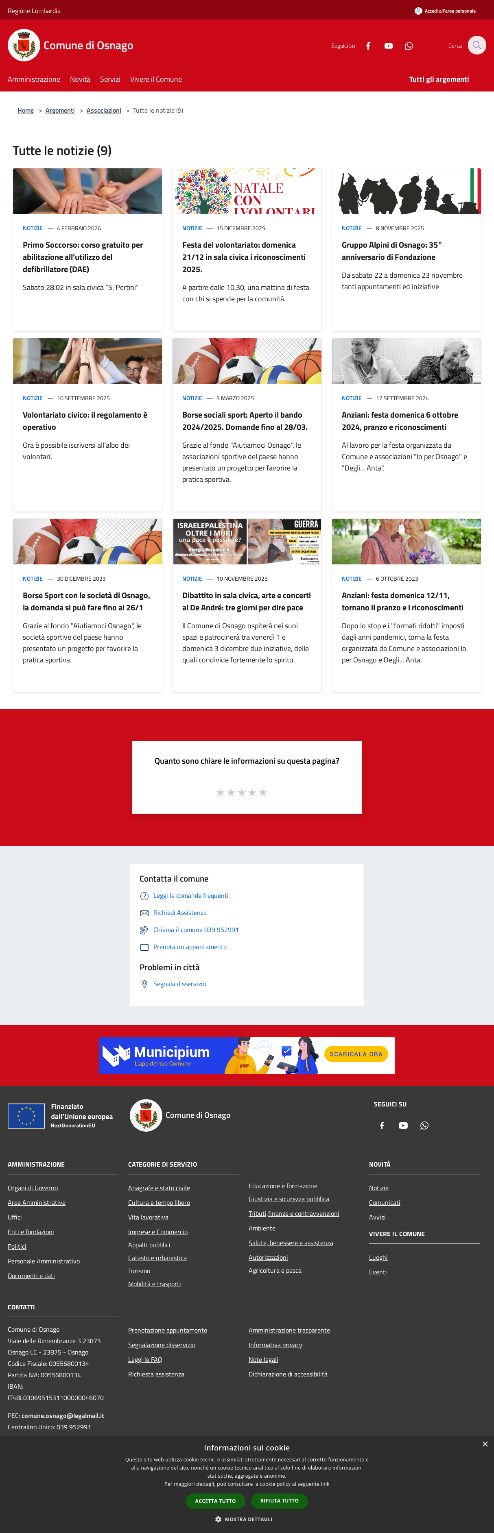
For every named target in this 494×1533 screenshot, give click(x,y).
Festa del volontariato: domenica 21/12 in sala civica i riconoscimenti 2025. (244, 256)
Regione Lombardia (34, 10)
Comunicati (384, 1202)
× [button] (485, 1445)
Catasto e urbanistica (157, 1258)
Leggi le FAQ (145, 1359)
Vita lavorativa (148, 1217)
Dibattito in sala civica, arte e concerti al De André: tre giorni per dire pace (246, 601)
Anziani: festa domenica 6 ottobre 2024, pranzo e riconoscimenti (400, 420)
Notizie (33, 228)
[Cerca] (476, 45)
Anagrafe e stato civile (159, 1188)
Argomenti (60, 110)
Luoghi (378, 1257)
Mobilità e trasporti (154, 1284)
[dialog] (247, 1484)
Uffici (15, 1217)
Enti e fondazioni (31, 1232)
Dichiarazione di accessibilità (288, 1374)
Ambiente (262, 1228)
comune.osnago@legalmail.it (63, 1415)
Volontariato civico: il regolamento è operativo (85, 420)
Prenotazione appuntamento (167, 1330)
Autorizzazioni (268, 1257)
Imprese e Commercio (158, 1232)
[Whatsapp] (404, 44)
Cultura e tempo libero (159, 1202)
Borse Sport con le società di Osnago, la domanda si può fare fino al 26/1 (86, 601)
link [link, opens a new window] (325, 1484)
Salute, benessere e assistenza (291, 1243)
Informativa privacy (275, 1345)
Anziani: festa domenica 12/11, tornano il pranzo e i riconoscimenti (402, 601)
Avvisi (377, 1217)
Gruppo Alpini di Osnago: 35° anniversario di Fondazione (392, 250)
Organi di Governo (33, 1188)
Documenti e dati (31, 1275)
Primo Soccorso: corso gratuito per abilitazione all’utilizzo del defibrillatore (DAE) (83, 256)
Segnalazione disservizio (161, 1345)
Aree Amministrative (37, 1202)
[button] (247, 1519)
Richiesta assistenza (156, 1374)
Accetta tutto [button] (215, 1501)
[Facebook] (363, 44)
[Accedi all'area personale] (445, 10)
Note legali (263, 1359)
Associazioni (104, 110)
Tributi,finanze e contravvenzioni (294, 1213)
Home (25, 110)
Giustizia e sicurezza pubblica (289, 1199)
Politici (17, 1246)
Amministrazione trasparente (289, 1330)
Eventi (378, 1272)
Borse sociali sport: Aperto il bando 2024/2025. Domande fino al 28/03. (245, 420)
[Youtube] (384, 44)
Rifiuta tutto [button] (279, 1500)
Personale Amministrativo (44, 1261)
